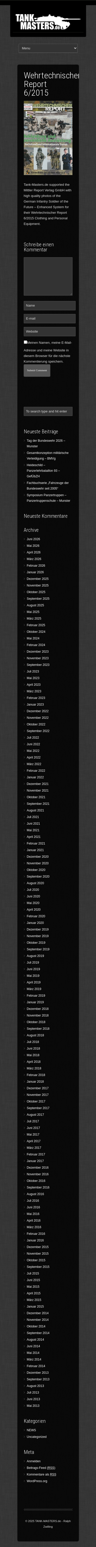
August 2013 (35, 1386)
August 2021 (35, 810)
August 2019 (35, 956)
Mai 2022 (33, 751)
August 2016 (35, 1194)
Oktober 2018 (36, 1022)
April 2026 (34, 552)
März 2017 (34, 1148)
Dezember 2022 (38, 711)
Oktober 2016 (36, 1181)
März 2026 (34, 559)
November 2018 (38, 1015)
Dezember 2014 (38, 1313)
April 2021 (34, 837)
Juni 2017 (33, 1128)
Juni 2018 (33, 1048)
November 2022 (38, 718)
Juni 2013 (33, 1399)
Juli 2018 (33, 1042)
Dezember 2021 (38, 784)
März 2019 (34, 989)
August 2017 (35, 1114)
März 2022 (34, 764)
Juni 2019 (33, 969)
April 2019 (34, 982)
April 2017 (34, 1141)
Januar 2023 (35, 704)
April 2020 (34, 909)
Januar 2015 (35, 1306)
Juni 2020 (33, 896)
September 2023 (38, 665)
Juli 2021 (33, 817)
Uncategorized (37, 1437)
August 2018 (35, 1035)
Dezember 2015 (38, 1247)
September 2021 (38, 804)
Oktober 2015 (36, 1260)
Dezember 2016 (38, 1167)
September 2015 (38, 1267)
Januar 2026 (35, 572)
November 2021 (38, 790)
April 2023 (34, 684)
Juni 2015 (33, 1280)
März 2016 (34, 1227)
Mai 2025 (33, 612)
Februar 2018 (36, 1075)
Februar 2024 (36, 645)
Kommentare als (41, 1475)
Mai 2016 (33, 1214)
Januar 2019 (35, 1002)
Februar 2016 (36, 1234)
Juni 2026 (33, 539)
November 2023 (38, 658)
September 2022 (38, 731)
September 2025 (38, 598)
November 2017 (38, 1095)
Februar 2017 (36, 1154)
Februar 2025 (36, 625)
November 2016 (38, 1174)
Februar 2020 (36, 916)
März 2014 (34, 1359)
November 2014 (38, 1320)
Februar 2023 (36, 698)
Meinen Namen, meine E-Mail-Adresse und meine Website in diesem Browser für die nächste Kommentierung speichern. (48, 352)
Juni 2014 (33, 1346)
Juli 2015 (33, 1273)
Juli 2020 (33, 890)
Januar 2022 (35, 777)
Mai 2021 (33, 830)
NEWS (31, 1430)
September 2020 (38, 876)
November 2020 (38, 863)
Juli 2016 (33, 1200)
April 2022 (34, 757)
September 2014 (38, 1333)
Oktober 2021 (36, 797)
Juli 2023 (33, 671)
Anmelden (34, 1461)
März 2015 (34, 1300)
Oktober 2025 (36, 592)
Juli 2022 (33, 737)
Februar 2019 (36, 995)
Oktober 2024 (36, 632)
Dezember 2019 (38, 929)
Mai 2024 (33, 638)
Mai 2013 (33, 1406)
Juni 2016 (33, 1207)
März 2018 (34, 1068)
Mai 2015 (33, 1286)
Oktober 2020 (36, 870)
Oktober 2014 (36, 1326)
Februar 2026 (36, 565)
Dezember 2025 (38, 579)
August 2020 (35, 883)
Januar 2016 (35, 1240)
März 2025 (34, 618)
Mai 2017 (33, 1134)
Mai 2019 (33, 976)
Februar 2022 (36, 770)
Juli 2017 (33, 1121)
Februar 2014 (36, 1366)
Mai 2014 (33, 1353)
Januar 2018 (35, 1081)
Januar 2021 (35, 850)
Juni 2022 (33, 744)
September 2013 (38, 1379)
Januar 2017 (35, 1161)
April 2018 (34, 1062)
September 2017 (38, 1108)
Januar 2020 (35, 923)
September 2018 (38, 1028)
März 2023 (34, 691)
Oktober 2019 (36, 942)
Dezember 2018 (38, 1009)
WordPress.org (37, 1481)
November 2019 (38, 936)
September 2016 (38, 1187)
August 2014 (35, 1339)
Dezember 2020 (38, 856)
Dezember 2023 (38, 651)
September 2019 (38, 949)
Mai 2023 (33, 678)
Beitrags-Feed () (41, 1468)
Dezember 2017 (38, 1088)
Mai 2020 (33, 903)
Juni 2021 (33, 823)
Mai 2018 (33, 1055)
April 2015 (34, 1293)
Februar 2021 (36, 843)
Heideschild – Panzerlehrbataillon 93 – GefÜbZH (43, 470)
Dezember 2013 (38, 1372)
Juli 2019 (33, 962)
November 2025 (38, 585)
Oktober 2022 (36, 724)
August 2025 (35, 605)
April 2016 (34, 1220)
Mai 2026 (33, 546)
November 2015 (38, 1253)
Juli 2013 (33, 1392)
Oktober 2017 (36, 1101)
